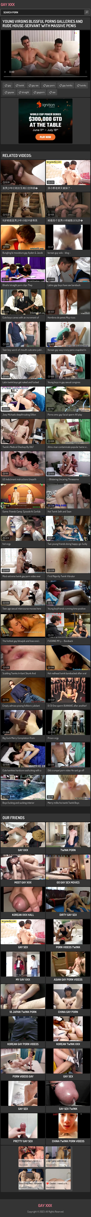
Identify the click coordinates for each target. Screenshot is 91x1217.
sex (53, 92)
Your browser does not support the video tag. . (45, 55)
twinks (83, 85)
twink (21, 85)
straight (25, 92)
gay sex (35, 85)
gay (9, 85)
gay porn (50, 85)
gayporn (41, 92)
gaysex (11, 92)
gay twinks (67, 85)
